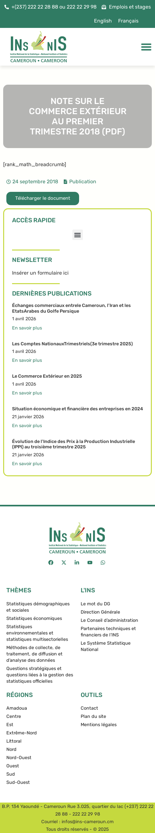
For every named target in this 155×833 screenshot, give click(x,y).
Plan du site (93, 716)
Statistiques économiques (34, 618)
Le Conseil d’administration (109, 620)
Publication (82, 182)
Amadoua (16, 708)
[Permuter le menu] (146, 46)
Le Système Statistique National (106, 646)
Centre (13, 716)
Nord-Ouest (18, 757)
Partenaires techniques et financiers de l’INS (108, 632)
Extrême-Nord (21, 733)
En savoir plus (27, 328)
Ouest (12, 766)
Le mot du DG (95, 604)
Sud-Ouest (18, 782)
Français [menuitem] (128, 21)
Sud (10, 774)
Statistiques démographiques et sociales (38, 607)
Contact (89, 708)
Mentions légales (99, 724)
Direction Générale (100, 612)
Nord (11, 749)
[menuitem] (103, 20)
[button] (77, 235)
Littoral (14, 741)
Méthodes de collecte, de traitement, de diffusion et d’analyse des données (34, 654)
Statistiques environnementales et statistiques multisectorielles (37, 633)
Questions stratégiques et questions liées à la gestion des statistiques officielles (39, 675)
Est (9, 724)
